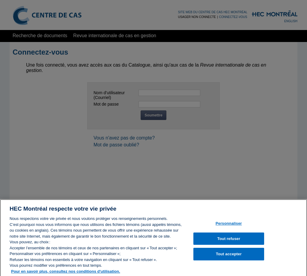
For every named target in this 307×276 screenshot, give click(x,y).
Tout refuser (228, 240)
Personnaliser (229, 225)
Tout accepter (229, 255)
